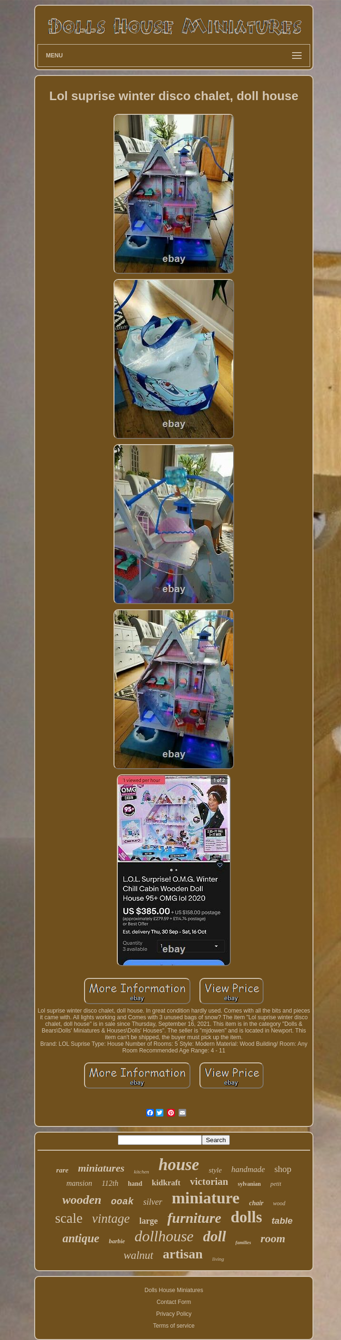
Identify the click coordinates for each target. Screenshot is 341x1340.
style (215, 1170)
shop (283, 1169)
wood (279, 1203)
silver (152, 1202)
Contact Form (174, 1302)
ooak (122, 1201)
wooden (81, 1200)
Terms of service (173, 1325)
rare (62, 1170)
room (273, 1238)
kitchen (141, 1171)
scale (69, 1218)
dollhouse (163, 1236)
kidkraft (166, 1182)
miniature (206, 1198)
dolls (246, 1217)
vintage (111, 1218)
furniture (194, 1218)
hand (135, 1183)
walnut (138, 1255)
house (179, 1164)
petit (275, 1183)
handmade (248, 1169)
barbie (117, 1241)
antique (80, 1238)
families (243, 1242)
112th (110, 1183)
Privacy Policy (174, 1314)
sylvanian (249, 1184)
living (218, 1259)
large (148, 1221)
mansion (79, 1183)
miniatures (101, 1168)
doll (214, 1236)
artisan (183, 1254)
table (282, 1221)
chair (256, 1203)
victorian (209, 1181)
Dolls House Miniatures (173, 1290)
